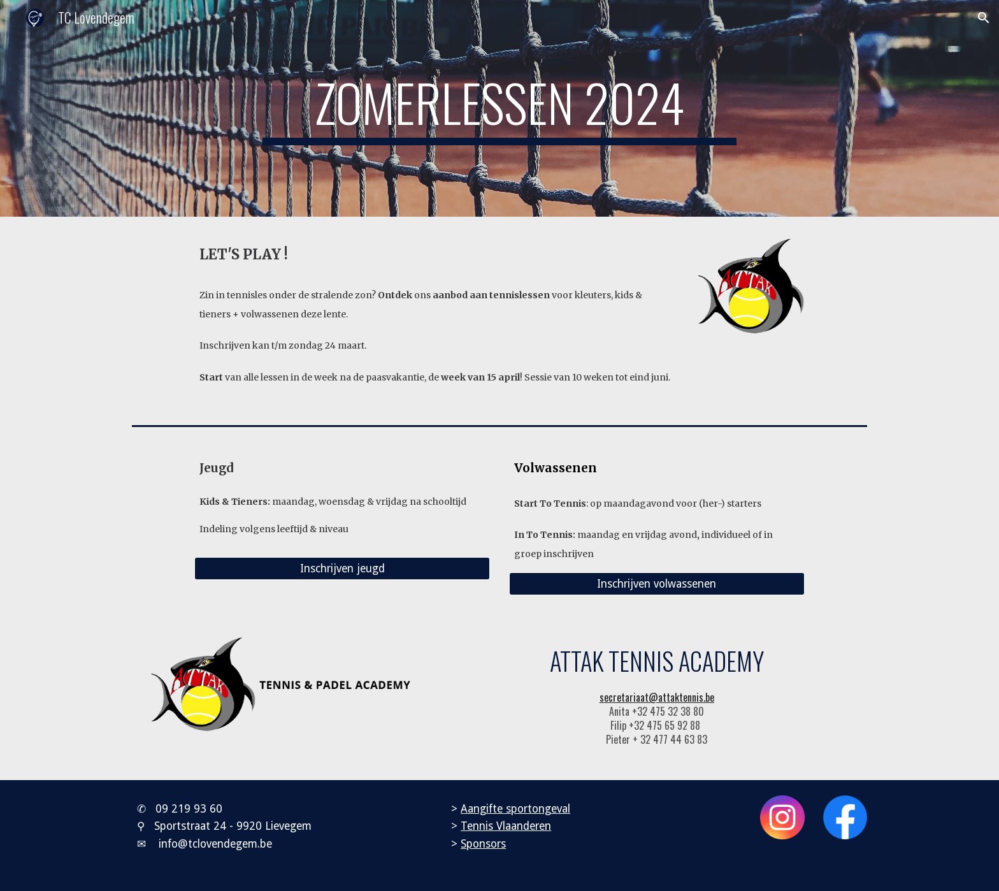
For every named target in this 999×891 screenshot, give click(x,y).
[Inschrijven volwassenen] (657, 584)
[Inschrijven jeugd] (342, 569)
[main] (499, 108)
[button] (983, 18)
